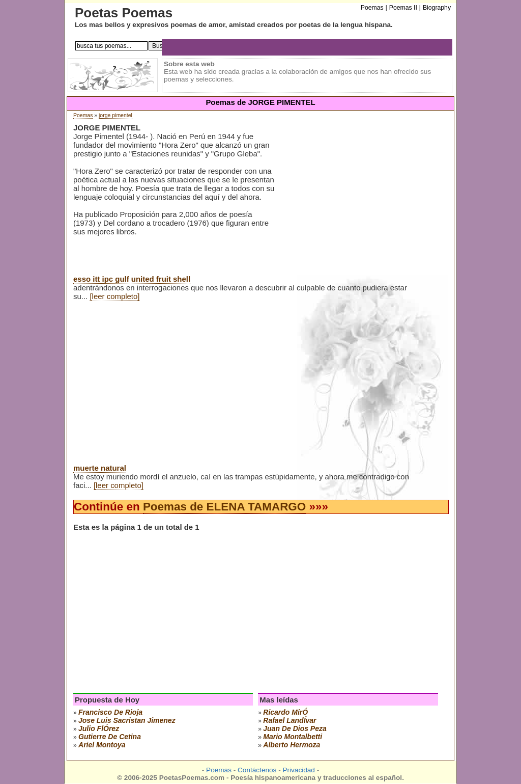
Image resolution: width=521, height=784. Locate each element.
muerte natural (99, 468)
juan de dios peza (295, 728)
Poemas (83, 115)
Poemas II (403, 7)
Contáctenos (257, 770)
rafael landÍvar (289, 720)
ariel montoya (102, 745)
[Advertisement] (360, 203)
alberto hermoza (291, 745)
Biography (437, 7)
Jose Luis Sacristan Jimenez (127, 720)
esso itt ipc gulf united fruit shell (131, 279)
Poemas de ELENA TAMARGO (224, 506)
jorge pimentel (115, 115)
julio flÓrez (98, 728)
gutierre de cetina (109, 737)
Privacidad (298, 770)
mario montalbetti (292, 737)
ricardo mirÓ (285, 712)
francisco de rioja (110, 712)
